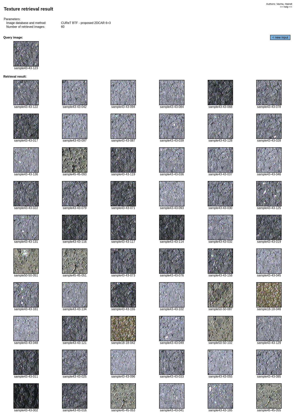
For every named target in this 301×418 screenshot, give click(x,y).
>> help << (286, 6)
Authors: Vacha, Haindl (279, 3)
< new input (280, 37)
